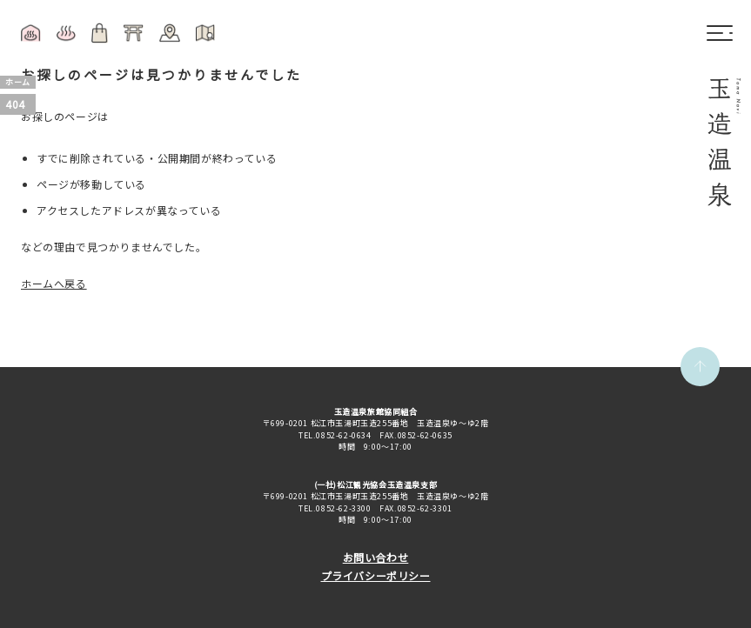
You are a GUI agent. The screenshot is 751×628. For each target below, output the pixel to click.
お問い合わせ (376, 557)
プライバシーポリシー (376, 575)
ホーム (17, 82)
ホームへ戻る (54, 283)
